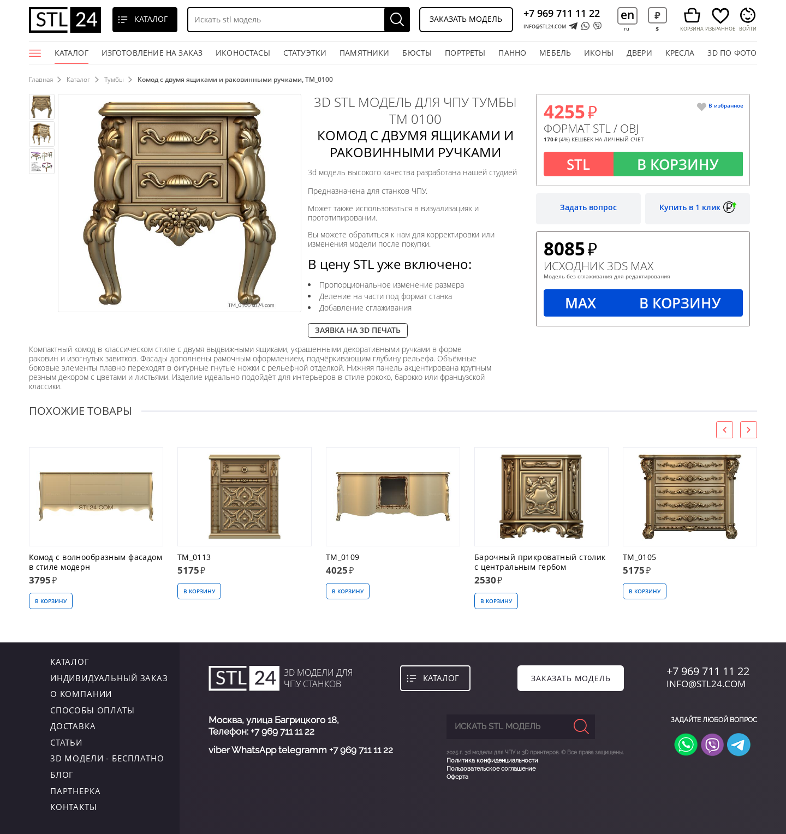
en (627, 14)
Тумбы (114, 79)
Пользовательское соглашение (490, 768)
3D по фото (732, 52)
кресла (680, 52)
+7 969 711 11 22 (561, 13)
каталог (70, 661)
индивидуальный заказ (109, 677)
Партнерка (75, 790)
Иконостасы (243, 52)
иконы (599, 52)
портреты (465, 52)
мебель (555, 52)
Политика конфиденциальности (492, 760)
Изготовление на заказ (152, 52)
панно (512, 52)
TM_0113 (194, 557)
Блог (62, 774)
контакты (73, 806)
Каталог (71, 55)
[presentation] (724, 429)
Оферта (457, 777)
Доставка (73, 725)
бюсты (417, 52)
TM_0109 (343, 557)
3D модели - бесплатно (107, 758)
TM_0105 (640, 557)
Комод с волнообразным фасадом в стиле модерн (95, 562)
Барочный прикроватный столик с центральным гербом (540, 562)
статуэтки (305, 52)
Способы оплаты (92, 710)
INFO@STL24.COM (544, 26)
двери (639, 52)
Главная (41, 79)
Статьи (66, 742)
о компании (81, 693)
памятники (365, 52)
